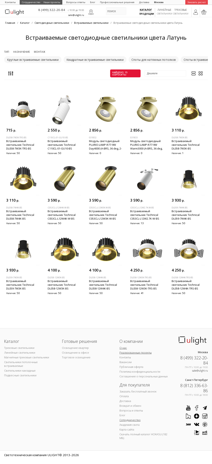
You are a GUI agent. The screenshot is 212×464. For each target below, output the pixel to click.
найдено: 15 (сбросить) (119, 73)
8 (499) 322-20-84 (51, 10)
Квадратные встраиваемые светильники (95, 60)
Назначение (21, 52)
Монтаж (39, 52)
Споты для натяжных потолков (153, 60)
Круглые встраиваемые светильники (33, 60)
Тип (6, 52)
